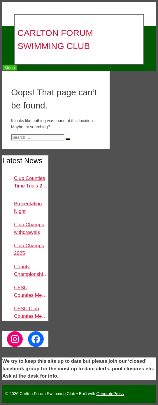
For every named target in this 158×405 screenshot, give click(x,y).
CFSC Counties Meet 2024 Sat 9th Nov (30, 292)
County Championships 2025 (31, 271)
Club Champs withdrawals (29, 228)
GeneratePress (110, 393)
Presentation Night (28, 207)
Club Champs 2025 (29, 249)
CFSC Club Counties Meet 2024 (30, 313)
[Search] (68, 139)
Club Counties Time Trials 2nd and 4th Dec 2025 (31, 183)
